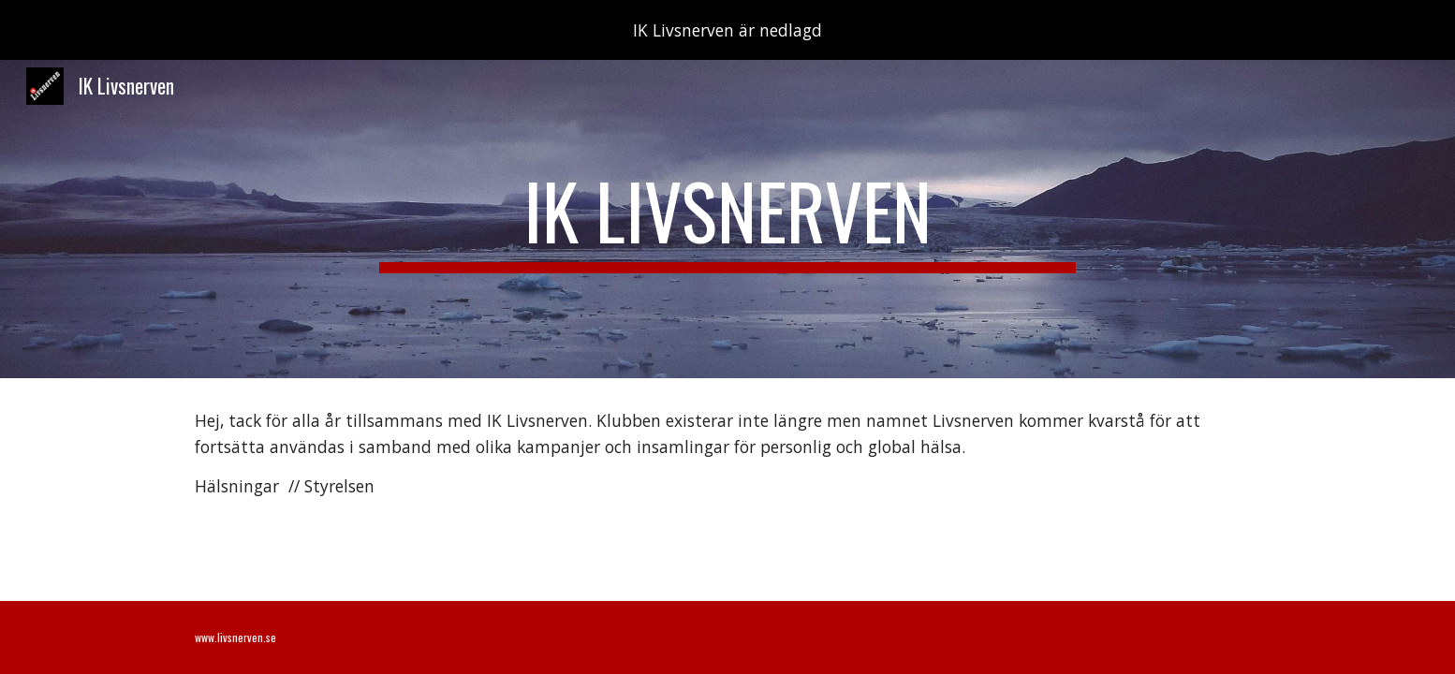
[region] (727, 30)
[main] (727, 219)
